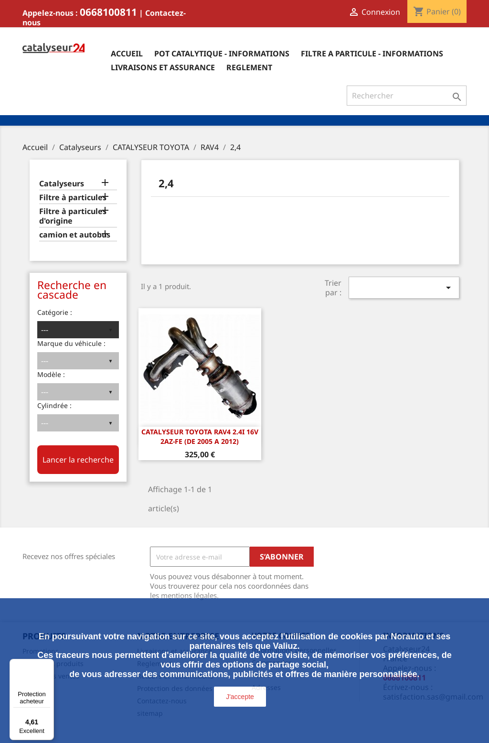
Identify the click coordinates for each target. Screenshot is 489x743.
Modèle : (51, 374)
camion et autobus (74, 235)
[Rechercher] (407, 96)
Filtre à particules (72, 198)
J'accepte (240, 696)
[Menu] (48, 664)
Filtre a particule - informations (372, 53)
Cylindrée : (54, 405)
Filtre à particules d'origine (72, 216)
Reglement (249, 67)
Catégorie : (54, 312)
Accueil (127, 53)
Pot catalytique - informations (221, 53)
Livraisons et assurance (163, 67)
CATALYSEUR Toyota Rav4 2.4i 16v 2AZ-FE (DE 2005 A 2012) (199, 436)
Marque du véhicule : (71, 343)
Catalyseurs (61, 184)
